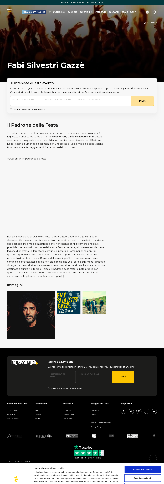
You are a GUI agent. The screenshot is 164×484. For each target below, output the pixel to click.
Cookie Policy (95, 410)
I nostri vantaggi (13, 410)
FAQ (92, 419)
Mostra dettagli (135, 479)
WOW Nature (12, 414)
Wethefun (100, 12)
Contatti (114, 12)
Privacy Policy (38, 109)
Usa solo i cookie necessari (142, 467)
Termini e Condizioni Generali (101, 423)
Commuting (67, 419)
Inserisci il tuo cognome (58, 99)
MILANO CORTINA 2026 (34, 12)
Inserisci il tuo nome (23, 99)
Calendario (57, 12)
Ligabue (38, 414)
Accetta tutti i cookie (142, 450)
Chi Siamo (66, 410)
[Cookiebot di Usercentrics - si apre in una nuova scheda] (16, 479)
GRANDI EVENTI (129, 12)
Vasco (37, 410)
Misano (37, 419)
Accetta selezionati (142, 459)
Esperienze (86, 12)
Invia (123, 377)
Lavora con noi (68, 414)
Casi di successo (12, 419)
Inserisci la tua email (89, 99)
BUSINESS (72, 12)
